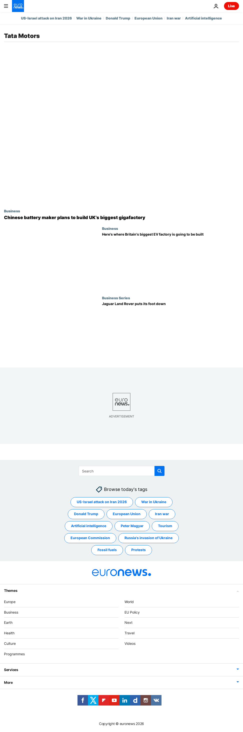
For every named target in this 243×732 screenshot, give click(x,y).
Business (12, 211)
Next (128, 622)
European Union (148, 18)
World (129, 602)
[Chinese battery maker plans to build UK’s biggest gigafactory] (121, 217)
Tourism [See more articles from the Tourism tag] (165, 526)
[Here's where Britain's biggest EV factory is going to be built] (170, 261)
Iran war (174, 18)
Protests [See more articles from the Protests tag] (138, 550)
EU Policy (132, 612)
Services (11, 670)
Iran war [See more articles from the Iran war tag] (162, 514)
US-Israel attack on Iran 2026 (46, 18)
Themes (10, 590)
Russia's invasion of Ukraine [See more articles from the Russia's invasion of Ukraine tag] (148, 538)
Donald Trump (118, 18)
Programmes (14, 654)
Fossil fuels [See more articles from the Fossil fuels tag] (107, 550)
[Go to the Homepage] (18, 6)
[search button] (159, 471)
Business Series (116, 298)
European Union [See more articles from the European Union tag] (126, 514)
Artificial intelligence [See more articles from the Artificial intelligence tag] (88, 526)
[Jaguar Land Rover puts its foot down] (170, 331)
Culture (10, 643)
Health (9, 633)
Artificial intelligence (203, 18)
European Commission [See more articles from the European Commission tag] (90, 538)
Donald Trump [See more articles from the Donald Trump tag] (86, 514)
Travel (129, 633)
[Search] (121, 471)
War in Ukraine (89, 18)
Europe (10, 602)
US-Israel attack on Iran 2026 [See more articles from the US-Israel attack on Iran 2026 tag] (102, 502)
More (8, 682)
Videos (130, 643)
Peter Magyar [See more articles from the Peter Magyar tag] (132, 526)
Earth (8, 622)
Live (231, 6)
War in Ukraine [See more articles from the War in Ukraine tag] (153, 502)
